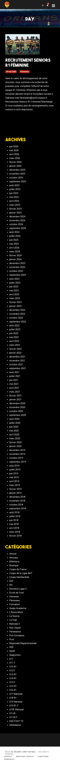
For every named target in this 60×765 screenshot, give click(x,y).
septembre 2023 (17, 275)
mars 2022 (14, 345)
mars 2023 (14, 298)
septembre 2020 (17, 415)
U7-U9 (12, 713)
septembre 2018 (17, 508)
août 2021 (14, 372)
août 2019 (14, 465)
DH (11, 585)
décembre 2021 (17, 356)
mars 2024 (14, 251)
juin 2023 (13, 286)
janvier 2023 (15, 306)
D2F (11, 581)
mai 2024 (14, 243)
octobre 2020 (16, 411)
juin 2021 (13, 380)
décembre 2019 (17, 450)
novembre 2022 (17, 313)
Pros (11, 639)
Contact (8, 756)
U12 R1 (13, 666)
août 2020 (14, 419)
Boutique (14, 565)
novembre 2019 (17, 454)
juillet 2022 (14, 329)
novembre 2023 (17, 267)
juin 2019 (13, 473)
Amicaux (13, 557)
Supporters (15, 655)
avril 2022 (14, 341)
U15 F (12, 682)
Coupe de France (18, 569)
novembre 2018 (17, 500)
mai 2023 (14, 290)
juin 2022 (13, 333)
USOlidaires (15, 725)
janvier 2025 (15, 212)
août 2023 (14, 278)
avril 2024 (14, 247)
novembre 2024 (17, 220)
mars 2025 (14, 204)
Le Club (13, 620)
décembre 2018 (17, 496)
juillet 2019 (14, 469)
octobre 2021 (16, 364)
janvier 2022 (15, 352)
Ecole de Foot (16, 592)
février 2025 (15, 208)
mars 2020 (14, 438)
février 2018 (15, 535)
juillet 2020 (14, 422)
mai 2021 (14, 384)
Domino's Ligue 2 (18, 588)
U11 (11, 658)
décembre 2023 (17, 263)
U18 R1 (13, 697)
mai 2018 (14, 524)
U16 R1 (13, 690)
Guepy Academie (17, 608)
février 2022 (15, 349)
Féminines (24, 72)
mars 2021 (14, 391)
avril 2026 (14, 154)
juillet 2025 (14, 189)
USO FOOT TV (16, 721)
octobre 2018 (16, 504)
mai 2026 (14, 150)
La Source (14, 616)
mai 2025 (14, 197)
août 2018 (14, 512)
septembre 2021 (17, 368)
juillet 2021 (14, 376)
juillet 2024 (14, 236)
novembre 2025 (17, 173)
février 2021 (15, 395)
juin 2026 (13, 146)
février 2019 (15, 489)
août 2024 (14, 232)
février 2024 (15, 255)
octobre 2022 (16, 317)
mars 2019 (14, 485)
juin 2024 (13, 240)
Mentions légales (25, 756)
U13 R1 (13, 674)
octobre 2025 (16, 177)
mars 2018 (14, 531)
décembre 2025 (17, 169)
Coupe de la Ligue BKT (20, 573)
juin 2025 (13, 193)
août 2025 (14, 185)
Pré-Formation (16, 635)
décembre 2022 (17, 310)
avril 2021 (14, 387)
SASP (12, 651)
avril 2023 (14, 294)
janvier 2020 (15, 446)
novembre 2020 (17, 407)
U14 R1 (13, 678)
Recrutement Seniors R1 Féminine (27, 62)
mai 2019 (14, 477)
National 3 (14, 623)
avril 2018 (14, 528)
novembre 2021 (17, 360)
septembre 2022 (17, 321)
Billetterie (14, 561)
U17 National (15, 694)
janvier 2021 (15, 399)
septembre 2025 (17, 181)
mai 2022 (14, 337)
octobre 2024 (16, 224)
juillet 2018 (14, 516)
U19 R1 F (14, 705)
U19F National (16, 709)
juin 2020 (13, 426)
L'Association (16, 612)
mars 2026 (14, 158)
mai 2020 (14, 430)
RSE (11, 647)
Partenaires (15, 631)
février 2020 (15, 442)
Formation (14, 604)
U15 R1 (13, 686)
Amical (12, 553)
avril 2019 (14, 481)
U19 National (15, 701)
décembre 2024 (17, 216)
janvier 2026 (15, 166)
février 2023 (15, 302)
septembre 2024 (17, 228)
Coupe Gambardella (19, 577)
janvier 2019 (15, 493)
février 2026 (15, 162)
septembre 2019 (17, 461)
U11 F (12, 662)
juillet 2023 (14, 282)
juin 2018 (13, 520)
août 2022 (14, 325)
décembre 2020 (17, 403)
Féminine (14, 596)
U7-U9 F (13, 717)
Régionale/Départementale (23, 643)
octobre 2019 (16, 458)
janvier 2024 (15, 259)
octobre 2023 (16, 271)
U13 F (12, 670)
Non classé (15, 627)
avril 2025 (14, 201)
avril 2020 (14, 434)
